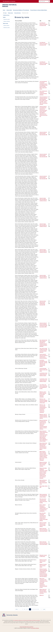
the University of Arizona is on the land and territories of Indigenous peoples (26, 620)
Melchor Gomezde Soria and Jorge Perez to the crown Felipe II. (44, 530)
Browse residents (7, 21)
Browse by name (7, 19)
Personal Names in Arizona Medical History (38, 10)
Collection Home (6, 15)
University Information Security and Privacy (26, 626)
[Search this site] (43, 1)
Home (4, 10)
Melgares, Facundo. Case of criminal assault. (43, 561)
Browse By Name (17, 12)
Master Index (10, 12)
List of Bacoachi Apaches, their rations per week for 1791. (43, 24)
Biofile (4, 17)
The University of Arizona (35, 628)
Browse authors (6, 25)
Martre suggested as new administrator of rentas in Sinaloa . (43, 495)
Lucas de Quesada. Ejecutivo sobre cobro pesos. (43, 369)
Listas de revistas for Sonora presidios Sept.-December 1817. (43, 133)
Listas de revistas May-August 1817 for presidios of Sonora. (43, 199)
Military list (41, 595)
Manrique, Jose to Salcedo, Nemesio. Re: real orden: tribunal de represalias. (43, 394)
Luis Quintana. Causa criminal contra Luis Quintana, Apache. (43, 374)
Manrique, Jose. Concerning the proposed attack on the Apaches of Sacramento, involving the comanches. (43, 408)
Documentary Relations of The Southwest (21, 10)
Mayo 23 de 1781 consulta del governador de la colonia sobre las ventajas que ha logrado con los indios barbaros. (44, 517)
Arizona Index (9, 10)
